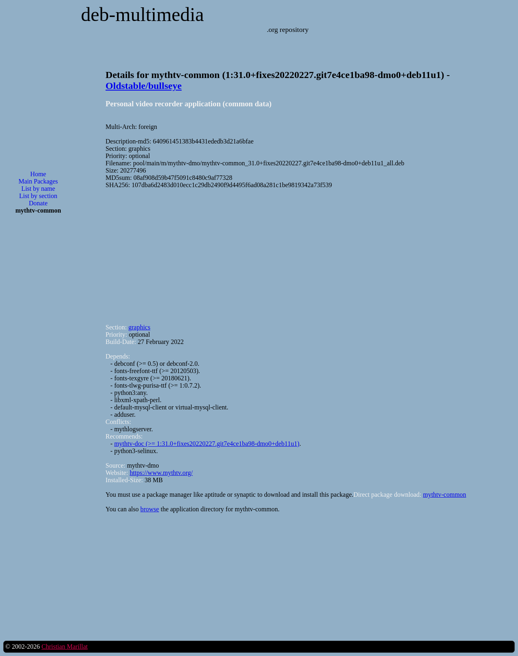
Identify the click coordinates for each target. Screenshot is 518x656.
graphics (139, 327)
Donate (38, 203)
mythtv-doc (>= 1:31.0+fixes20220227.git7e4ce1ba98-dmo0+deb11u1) (206, 443)
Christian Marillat (64, 646)
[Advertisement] (38, 350)
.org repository (287, 29)
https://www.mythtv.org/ (161, 472)
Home (38, 174)
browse (149, 509)
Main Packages (38, 181)
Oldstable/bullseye (144, 85)
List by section (38, 195)
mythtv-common (444, 494)
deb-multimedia (142, 14)
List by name (38, 188)
